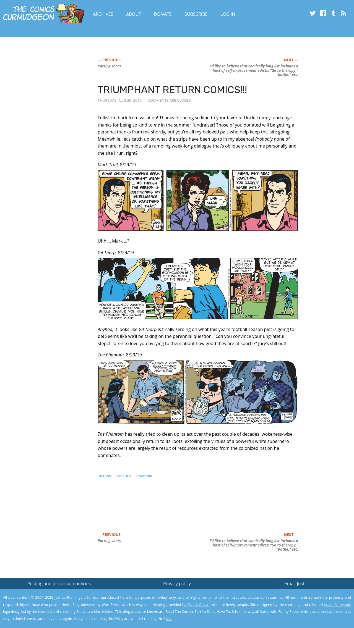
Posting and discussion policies (59, 583)
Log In (227, 14)
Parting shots (109, 66)
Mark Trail (124, 476)
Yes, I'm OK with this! (307, 607)
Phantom (144, 476)
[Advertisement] (198, 511)
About (133, 14)
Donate (163, 14)
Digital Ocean (198, 604)
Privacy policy (177, 583)
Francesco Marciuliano (94, 611)
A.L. (169, 618)
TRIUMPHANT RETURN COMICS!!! (172, 90)
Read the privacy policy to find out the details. (304, 593)
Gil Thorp (105, 476)
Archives (103, 14)
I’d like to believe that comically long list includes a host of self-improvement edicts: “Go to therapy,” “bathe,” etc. (254, 70)
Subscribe (195, 14)
